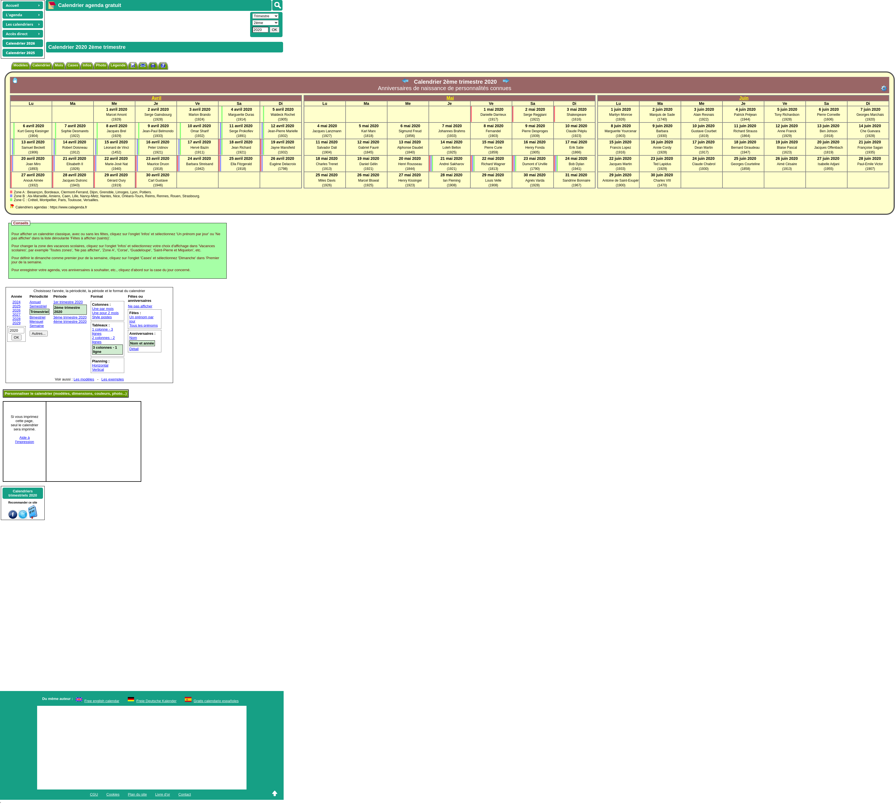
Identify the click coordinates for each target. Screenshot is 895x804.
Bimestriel (38, 317)
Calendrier (41, 65)
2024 (17, 302)
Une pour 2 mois (105, 313)
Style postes (102, 317)
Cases (73, 65)
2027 (17, 314)
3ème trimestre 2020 (70, 317)
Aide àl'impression (24, 439)
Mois (59, 65)
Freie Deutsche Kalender (157, 701)
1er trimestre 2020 (68, 302)
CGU (94, 794)
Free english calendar (101, 701)
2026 (17, 310)
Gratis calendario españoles (216, 701)
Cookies (112, 794)
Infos (87, 65)
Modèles (20, 65)
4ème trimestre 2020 (70, 321)
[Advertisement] (147, 24)
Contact (184, 794)
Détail (133, 349)
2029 (17, 323)
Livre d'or (162, 794)
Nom (133, 338)
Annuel (35, 302)
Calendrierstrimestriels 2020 (22, 493)
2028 (17, 319)
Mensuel (36, 321)
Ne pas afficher (140, 306)
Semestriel (38, 306)
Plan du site (137, 794)
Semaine (37, 326)
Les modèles (84, 379)
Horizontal (100, 365)
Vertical (98, 369)
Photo (101, 65)
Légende (118, 65)
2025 (17, 306)
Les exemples (112, 379)
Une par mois (103, 309)
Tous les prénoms (143, 325)
